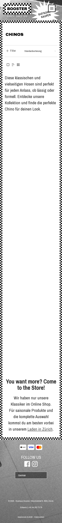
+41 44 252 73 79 (35, 507)
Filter (13, 51)
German (22, 475)
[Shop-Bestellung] (40, 51)
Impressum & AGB (25, 517)
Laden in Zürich (40, 429)
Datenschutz (39, 517)
